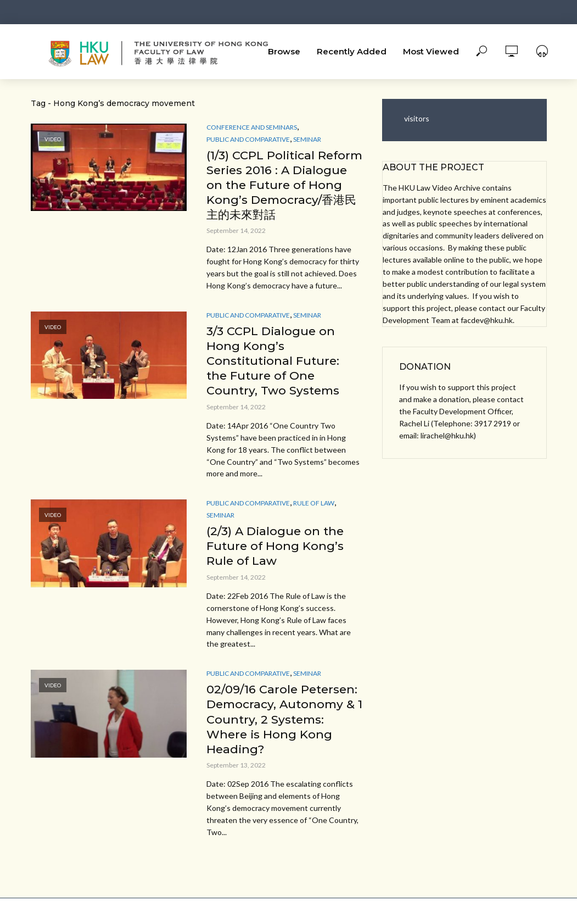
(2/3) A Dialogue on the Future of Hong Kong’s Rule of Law (277, 567)
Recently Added (351, 51)
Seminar (307, 139)
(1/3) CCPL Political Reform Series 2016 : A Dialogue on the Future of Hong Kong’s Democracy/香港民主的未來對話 (280, 194)
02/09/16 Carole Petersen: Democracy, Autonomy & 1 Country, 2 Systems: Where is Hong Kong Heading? (281, 742)
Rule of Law (313, 524)
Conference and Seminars (251, 127)
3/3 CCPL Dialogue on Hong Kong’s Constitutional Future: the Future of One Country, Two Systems (275, 380)
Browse (284, 51)
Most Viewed (431, 51)
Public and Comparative (248, 139)
